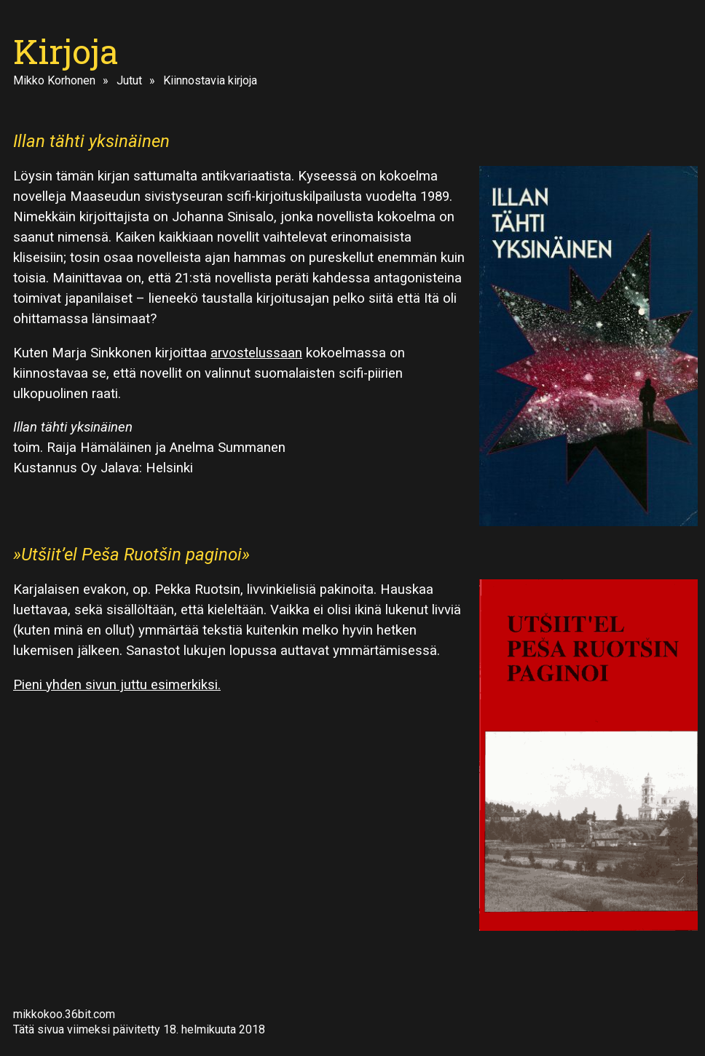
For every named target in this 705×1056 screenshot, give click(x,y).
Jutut (129, 80)
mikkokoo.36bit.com (64, 1014)
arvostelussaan (256, 353)
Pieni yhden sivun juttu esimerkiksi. (117, 685)
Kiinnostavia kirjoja (210, 80)
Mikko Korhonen (54, 80)
